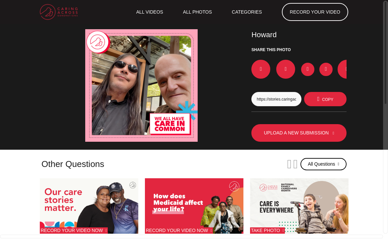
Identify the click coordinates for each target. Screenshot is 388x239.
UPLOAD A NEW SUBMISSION (299, 132)
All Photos (196, 12)
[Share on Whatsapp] (331, 66)
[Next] (287, 164)
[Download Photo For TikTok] (312, 67)
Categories (246, 12)
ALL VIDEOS (148, 12)
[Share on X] (276, 66)
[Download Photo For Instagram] (294, 67)
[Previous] (273, 164)
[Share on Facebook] (258, 66)
